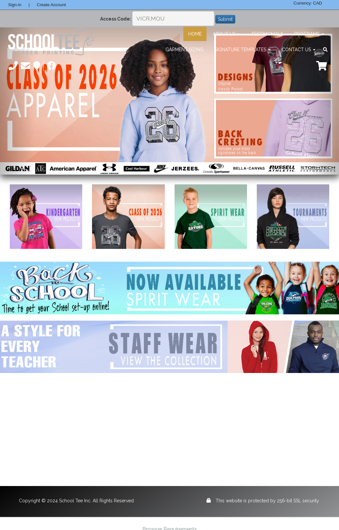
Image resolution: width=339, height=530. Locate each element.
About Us (226, 33)
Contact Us (299, 49)
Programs (309, 33)
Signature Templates (243, 49)
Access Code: (115, 18)
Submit (225, 19)
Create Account (51, 4)
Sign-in (14, 4)
